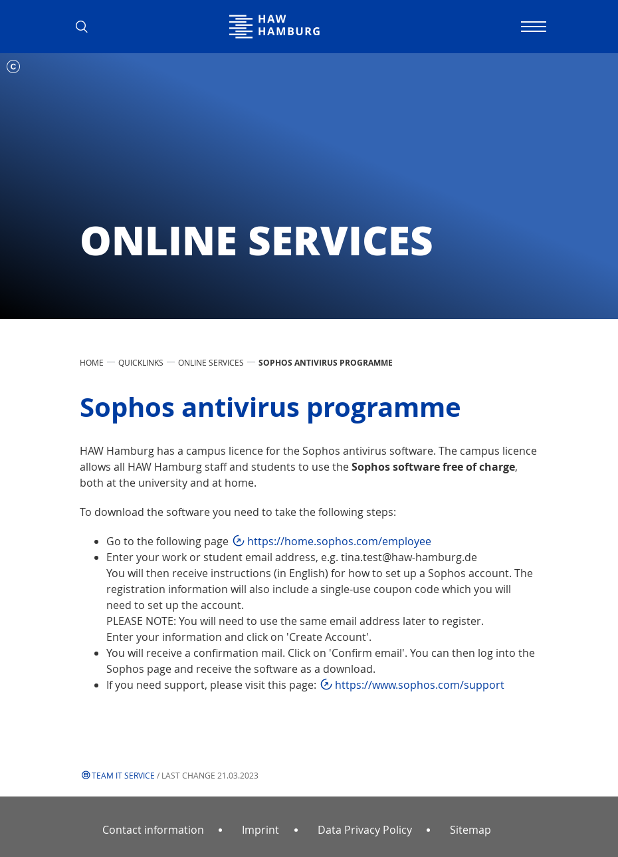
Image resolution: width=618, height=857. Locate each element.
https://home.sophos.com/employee (339, 541)
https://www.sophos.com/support (419, 684)
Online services (211, 362)
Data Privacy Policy (365, 829)
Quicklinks (140, 362)
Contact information (153, 829)
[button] (86, 26)
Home (92, 362)
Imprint (260, 829)
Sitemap (470, 829)
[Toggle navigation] (531, 26)
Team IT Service (123, 775)
